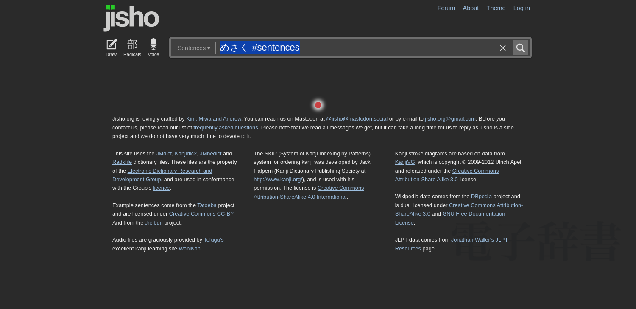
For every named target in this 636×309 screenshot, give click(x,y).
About (471, 8)
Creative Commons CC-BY (201, 214)
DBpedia (481, 196)
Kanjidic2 (186, 153)
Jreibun (154, 222)
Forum (446, 8)
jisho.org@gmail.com (450, 118)
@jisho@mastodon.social (357, 118)
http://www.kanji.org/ (278, 179)
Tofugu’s (213, 239)
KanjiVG (405, 162)
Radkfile (122, 162)
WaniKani (190, 248)
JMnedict (210, 153)
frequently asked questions (225, 127)
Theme (496, 8)
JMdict (164, 153)
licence (161, 188)
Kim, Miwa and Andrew (213, 118)
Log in (521, 8)
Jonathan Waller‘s (472, 239)
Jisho (131, 18)
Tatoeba (207, 205)
